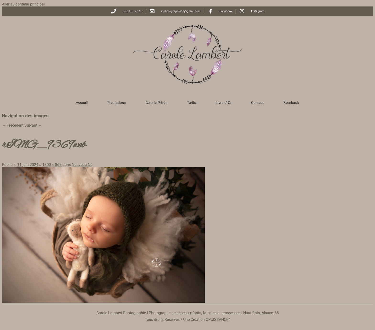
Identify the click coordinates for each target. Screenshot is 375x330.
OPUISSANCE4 (218, 319)
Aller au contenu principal (23, 4)
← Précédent (12, 125)
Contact (257, 102)
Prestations (116, 102)
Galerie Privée (156, 102)
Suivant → (33, 125)
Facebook (291, 102)
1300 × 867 (51, 164)
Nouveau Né (82, 164)
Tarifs (191, 102)
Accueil (82, 102)
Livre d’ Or (224, 102)
